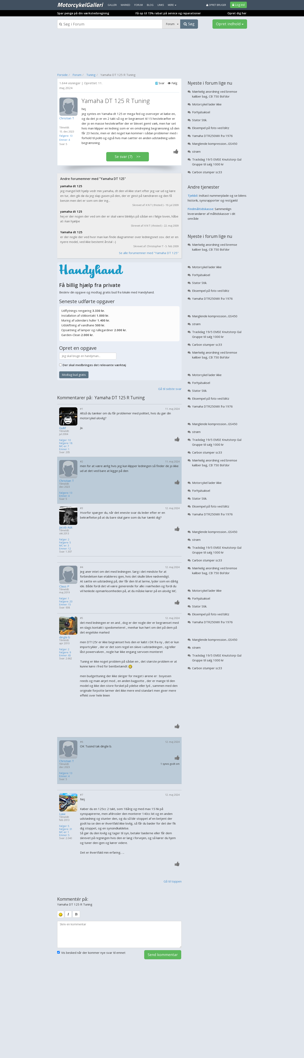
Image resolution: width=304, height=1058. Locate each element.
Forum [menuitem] (138, 5)
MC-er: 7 (64, 446)
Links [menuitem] (161, 5)
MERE (172, 5)
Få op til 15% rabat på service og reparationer (168, 13)
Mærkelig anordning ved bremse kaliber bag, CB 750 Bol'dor (214, 93)
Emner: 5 (64, 835)
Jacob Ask (65, 527)
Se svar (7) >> (127, 156)
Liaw (62, 813)
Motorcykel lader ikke (207, 104)
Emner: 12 (65, 548)
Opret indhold (230, 23)
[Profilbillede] (69, 107)
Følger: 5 (64, 826)
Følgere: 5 (65, 542)
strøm (196, 151)
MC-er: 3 (64, 545)
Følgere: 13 (66, 136)
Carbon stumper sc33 (207, 172)
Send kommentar (163, 954)
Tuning (91, 75)
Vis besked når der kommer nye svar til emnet (91, 953)
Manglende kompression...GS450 (214, 144)
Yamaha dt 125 (71, 232)
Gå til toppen (173, 881)
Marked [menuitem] (125, 5)
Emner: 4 (64, 140)
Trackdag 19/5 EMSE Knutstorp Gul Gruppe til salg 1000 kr (216, 161)
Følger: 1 (64, 598)
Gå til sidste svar (170, 389)
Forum (77, 75)
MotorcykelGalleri (80, 4)
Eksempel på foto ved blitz (210, 128)
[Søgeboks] (110, 24)
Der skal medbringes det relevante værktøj (94, 365)
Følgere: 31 (65, 829)
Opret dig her (236, 13)
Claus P (64, 586)
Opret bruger (216, 5)
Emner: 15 (65, 604)
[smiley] (60, 914)
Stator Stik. (199, 120)
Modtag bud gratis (74, 375)
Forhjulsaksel (201, 112)
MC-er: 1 (64, 832)
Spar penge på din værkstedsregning (83, 13)
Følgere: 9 (65, 652)
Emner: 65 (65, 655)
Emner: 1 (64, 449)
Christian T (66, 480)
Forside (62, 75)
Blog (150, 5)
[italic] (68, 914)
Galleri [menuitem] (112, 5)
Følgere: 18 (65, 443)
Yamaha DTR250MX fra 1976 (212, 136)
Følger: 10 (65, 440)
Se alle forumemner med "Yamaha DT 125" (149, 253)
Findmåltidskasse (200, 209)
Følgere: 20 (65, 601)
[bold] (76, 914)
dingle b (64, 637)
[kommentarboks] (119, 934)
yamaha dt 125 (71, 186)
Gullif (62, 428)
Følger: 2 (64, 539)
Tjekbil (192, 195)
